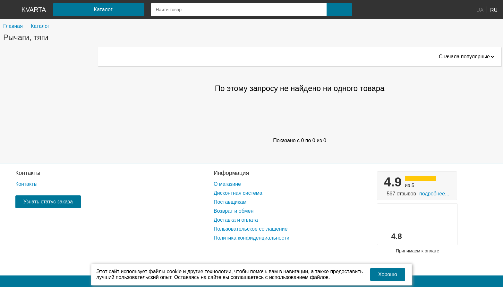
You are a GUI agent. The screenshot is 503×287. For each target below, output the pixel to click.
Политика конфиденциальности (251, 238)
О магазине (227, 184)
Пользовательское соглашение (250, 229)
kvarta (33, 9)
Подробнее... (434, 193)
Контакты (27, 173)
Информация (231, 173)
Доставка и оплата (236, 220)
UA (479, 9)
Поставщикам (230, 202)
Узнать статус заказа (48, 201)
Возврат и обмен (233, 211)
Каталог (40, 26)
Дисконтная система (238, 193)
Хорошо (387, 274)
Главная (13, 26)
